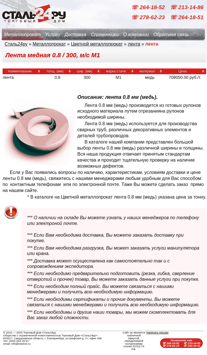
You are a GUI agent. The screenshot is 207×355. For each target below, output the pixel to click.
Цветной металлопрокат (97, 44)
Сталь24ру (16, 44)
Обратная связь (171, 34)
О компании (136, 34)
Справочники (105, 34)
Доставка (75, 34)
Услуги (52, 34)
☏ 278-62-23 (148, 17)
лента (134, 44)
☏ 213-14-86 (187, 7)
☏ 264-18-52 (148, 7)
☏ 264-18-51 (187, 17)
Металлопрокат (22, 34)
